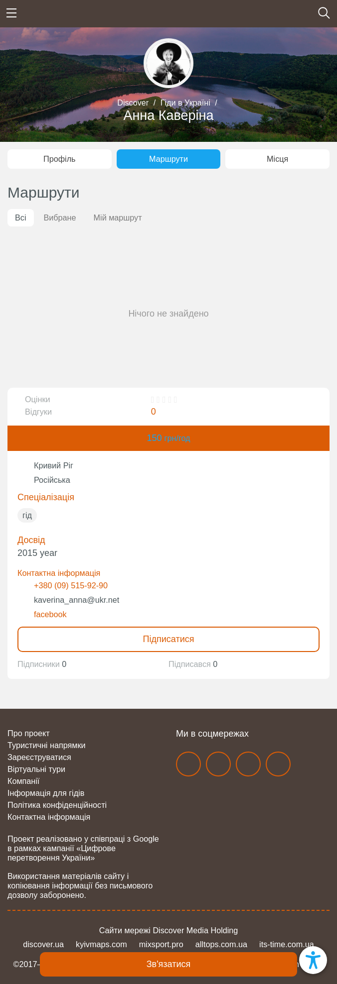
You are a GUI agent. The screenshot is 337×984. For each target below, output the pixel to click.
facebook (50, 614)
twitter (278, 764)
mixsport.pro (161, 944)
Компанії (23, 780)
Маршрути (168, 158)
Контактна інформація (48, 816)
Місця (277, 158)
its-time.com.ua (286, 944)
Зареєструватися (39, 757)
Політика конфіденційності (57, 804)
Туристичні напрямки (46, 745)
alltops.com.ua (221, 944)
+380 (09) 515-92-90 (71, 585)
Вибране (60, 217)
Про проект (28, 733)
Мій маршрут (118, 217)
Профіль (59, 158)
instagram (218, 764)
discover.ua (43, 944)
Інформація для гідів (45, 792)
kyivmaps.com (101, 944)
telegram (248, 764)
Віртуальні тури (36, 769)
